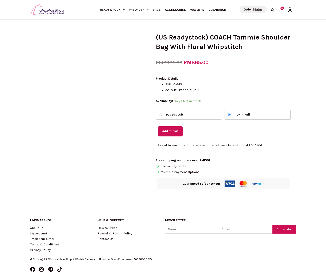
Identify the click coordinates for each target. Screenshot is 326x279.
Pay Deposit (171, 114)
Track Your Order (42, 239)
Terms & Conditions (45, 244)
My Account (38, 233)
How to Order (107, 228)
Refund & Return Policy (115, 233)
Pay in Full (239, 114)
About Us (36, 228)
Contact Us (105, 239)
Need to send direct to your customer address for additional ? (209, 145)
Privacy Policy (40, 250)
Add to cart (170, 131)
